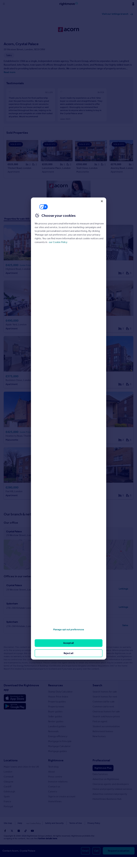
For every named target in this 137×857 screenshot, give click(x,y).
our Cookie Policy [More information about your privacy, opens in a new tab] (58, 242)
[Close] (101, 201)
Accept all (68, 642)
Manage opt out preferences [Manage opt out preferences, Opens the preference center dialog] (68, 629)
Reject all (68, 653)
